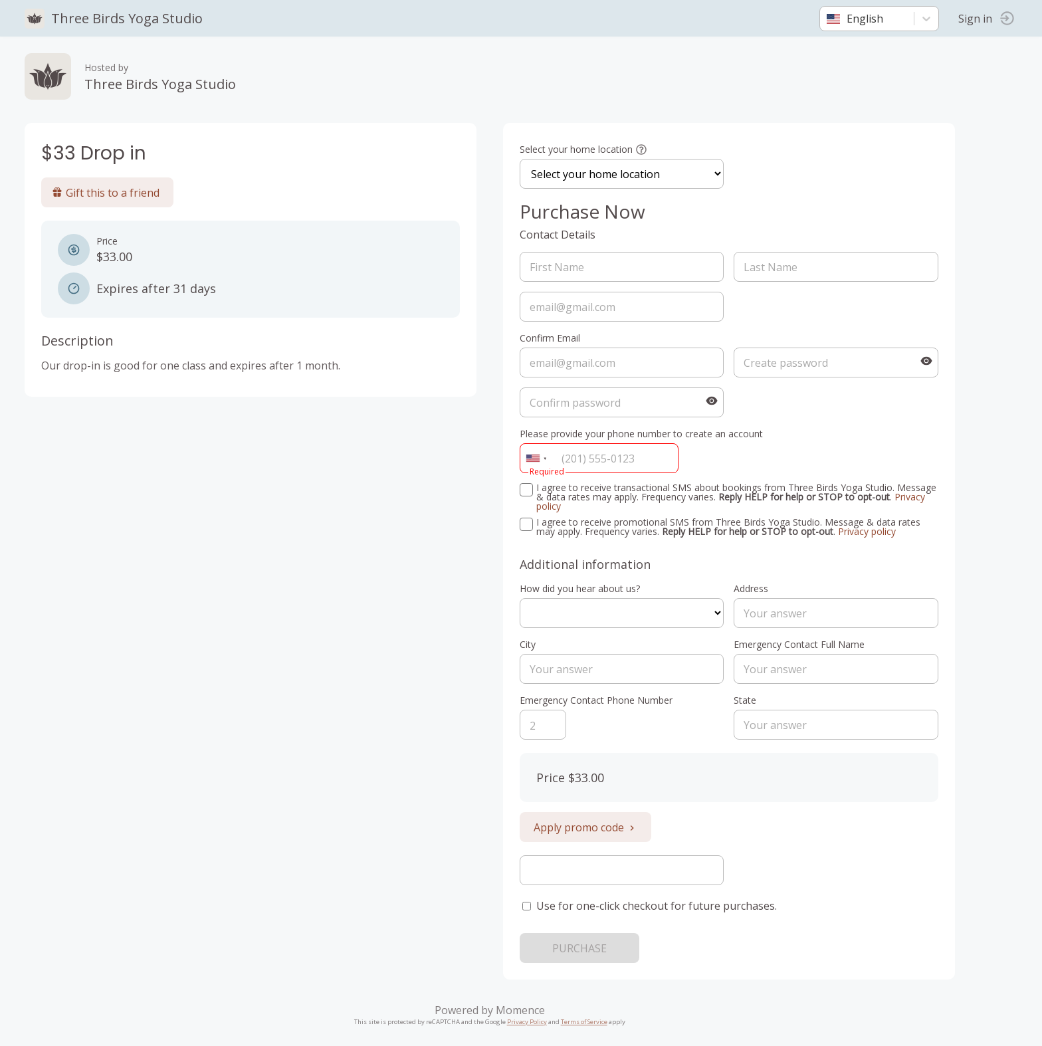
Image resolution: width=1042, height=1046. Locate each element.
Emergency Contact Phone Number (598, 700)
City (530, 644)
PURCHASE (581, 948)
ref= (624, 613)
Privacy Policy (529, 1021)
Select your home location (578, 149)
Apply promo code (587, 827)
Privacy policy (869, 531)
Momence (522, 1010)
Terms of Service (586, 1021)
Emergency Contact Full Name (801, 644)
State (747, 700)
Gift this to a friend (107, 192)
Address (753, 588)
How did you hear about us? (582, 588)
